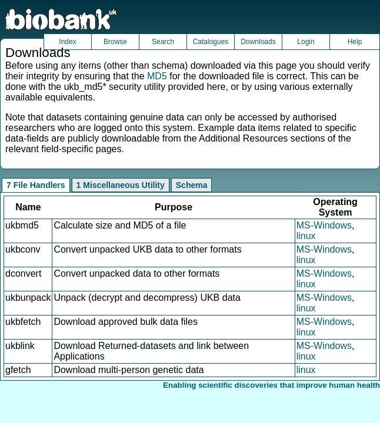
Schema (192, 185)
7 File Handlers (35, 185)
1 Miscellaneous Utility (120, 185)
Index (67, 42)
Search (163, 42)
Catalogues (211, 42)
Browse (115, 42)
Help (355, 42)
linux (306, 236)
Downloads (258, 42)
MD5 (157, 76)
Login (305, 42)
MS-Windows (324, 225)
